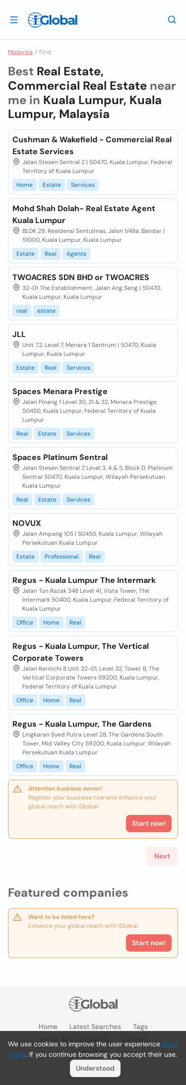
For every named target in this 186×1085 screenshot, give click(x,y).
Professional (62, 557)
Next (162, 856)
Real (51, 254)
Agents (76, 254)
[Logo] (52, 20)
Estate (52, 185)
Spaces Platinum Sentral (60, 457)
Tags (140, 1026)
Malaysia (20, 52)
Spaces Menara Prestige (60, 391)
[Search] (172, 19)
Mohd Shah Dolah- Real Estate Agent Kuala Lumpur (83, 214)
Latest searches (95, 1026)
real (21, 311)
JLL (19, 334)
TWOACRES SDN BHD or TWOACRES (80, 277)
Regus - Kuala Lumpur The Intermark (84, 580)
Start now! (149, 942)
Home (24, 185)
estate (46, 311)
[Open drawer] (14, 19)
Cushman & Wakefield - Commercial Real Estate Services (92, 145)
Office (24, 623)
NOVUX (26, 523)
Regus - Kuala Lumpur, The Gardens (82, 724)
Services (83, 185)
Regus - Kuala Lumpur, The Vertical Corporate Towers (80, 652)
